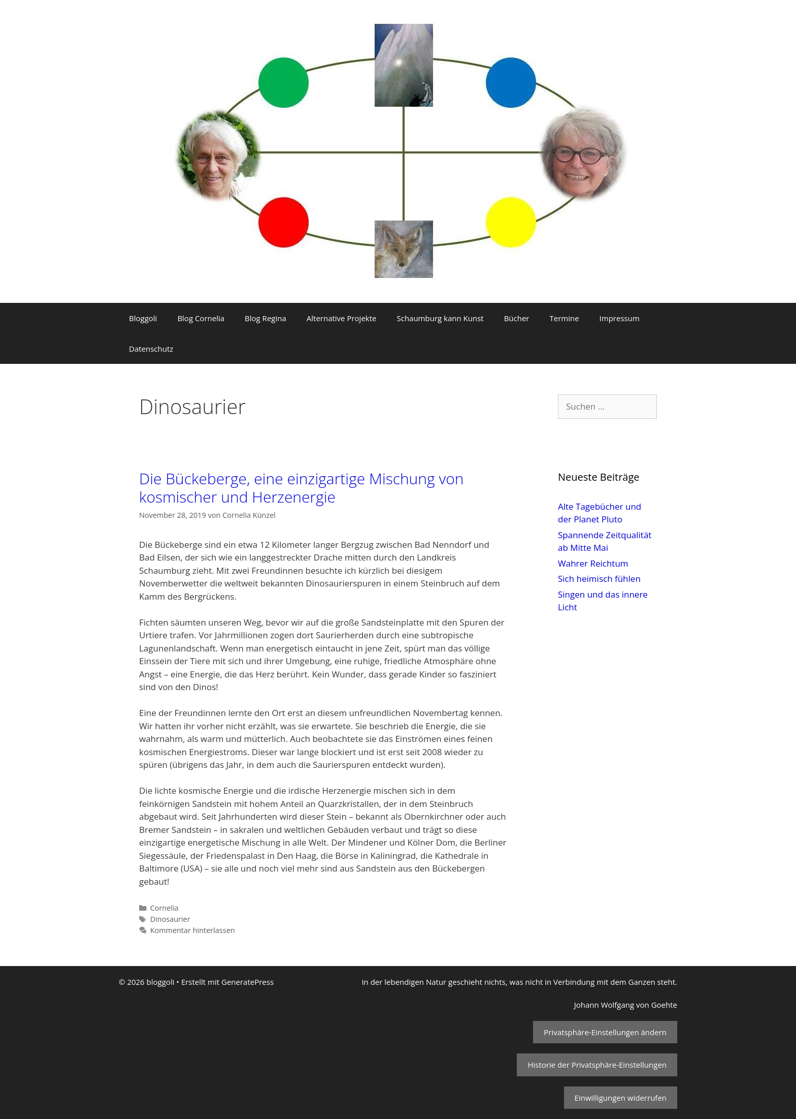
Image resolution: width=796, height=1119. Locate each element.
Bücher (516, 318)
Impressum (620, 318)
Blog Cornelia (200, 318)
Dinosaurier (170, 919)
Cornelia (164, 908)
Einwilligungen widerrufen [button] (621, 1098)
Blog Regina (265, 318)
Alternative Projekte (342, 318)
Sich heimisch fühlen (599, 578)
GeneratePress (247, 982)
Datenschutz (151, 349)
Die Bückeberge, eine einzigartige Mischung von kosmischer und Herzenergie (301, 487)
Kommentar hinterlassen (192, 930)
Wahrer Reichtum (593, 563)
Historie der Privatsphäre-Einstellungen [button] (597, 1065)
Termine (564, 318)
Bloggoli (143, 318)
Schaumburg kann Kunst (439, 318)
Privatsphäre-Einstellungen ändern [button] (605, 1032)
